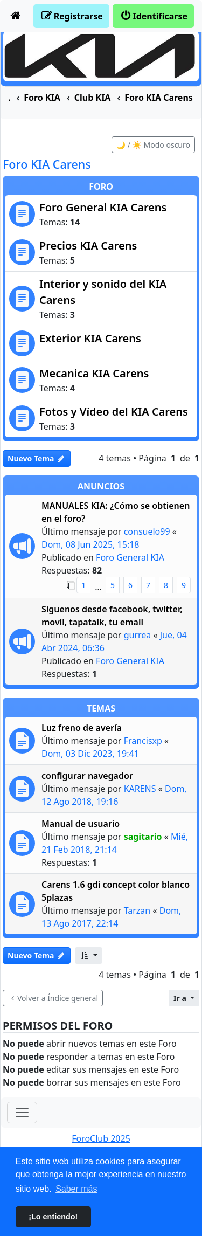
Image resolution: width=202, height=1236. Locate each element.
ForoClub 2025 (101, 1138)
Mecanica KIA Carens (94, 373)
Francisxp (143, 741)
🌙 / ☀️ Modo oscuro (153, 145)
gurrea (137, 635)
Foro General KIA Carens (102, 207)
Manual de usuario (80, 824)
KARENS (140, 789)
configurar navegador (87, 776)
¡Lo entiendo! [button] (53, 1216)
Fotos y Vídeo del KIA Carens (113, 411)
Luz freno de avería (81, 728)
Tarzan (137, 910)
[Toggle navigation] (22, 1112)
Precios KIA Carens (88, 245)
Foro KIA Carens (47, 164)
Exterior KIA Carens (90, 338)
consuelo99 (147, 531)
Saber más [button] (76, 1188)
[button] (88, 955)
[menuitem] (15, 16)
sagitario (143, 837)
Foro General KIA (130, 557)
